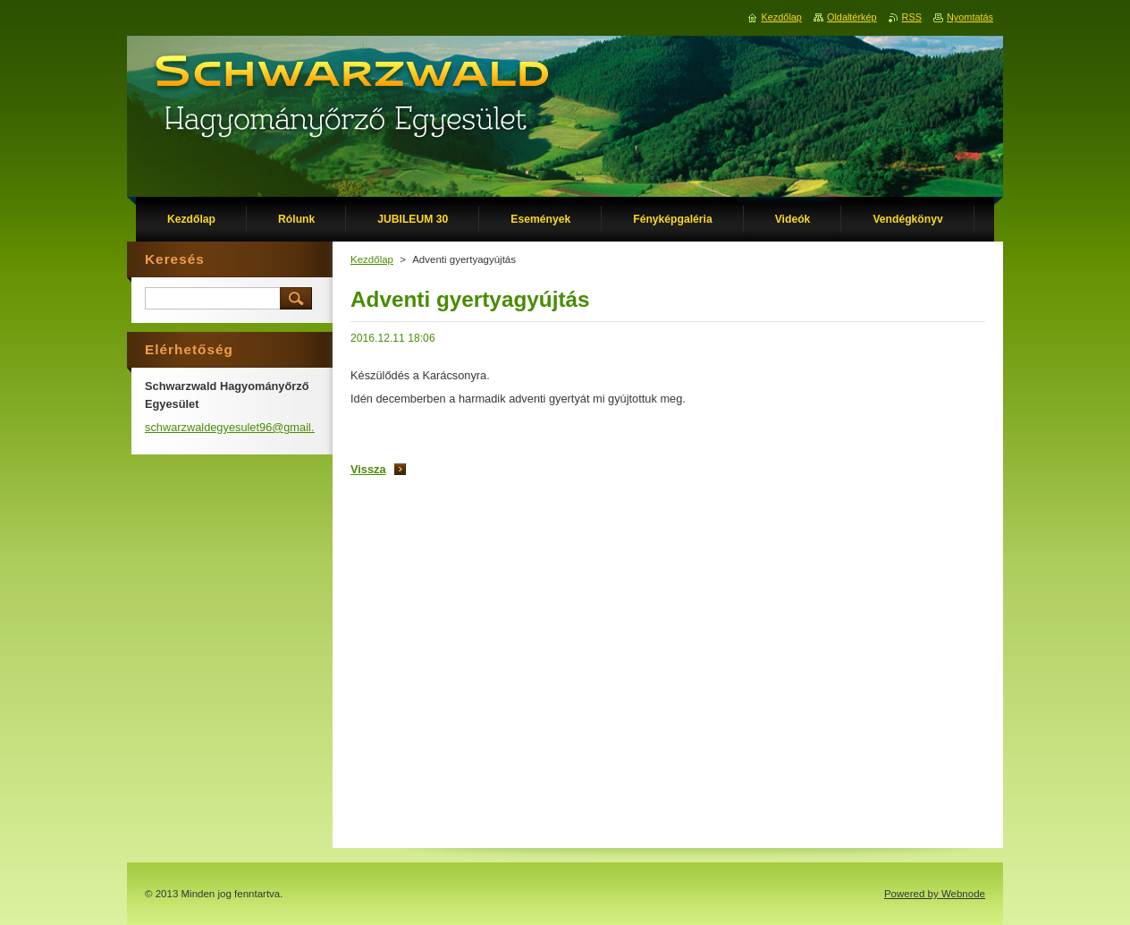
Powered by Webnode (934, 893)
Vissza (368, 469)
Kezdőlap (371, 259)
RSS (912, 17)
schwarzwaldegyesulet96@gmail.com (240, 427)
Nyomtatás (970, 17)
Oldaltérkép (852, 17)
